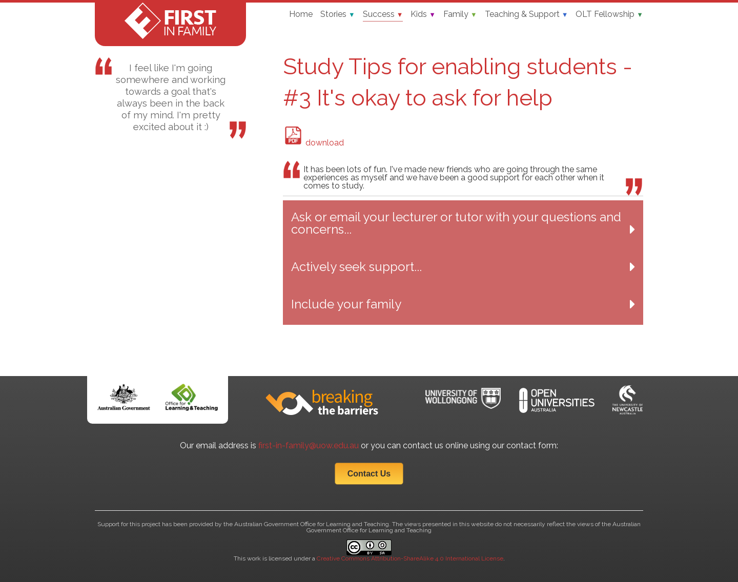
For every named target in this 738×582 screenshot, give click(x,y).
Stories (337, 14)
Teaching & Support (526, 14)
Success (383, 14)
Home (301, 14)
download (314, 143)
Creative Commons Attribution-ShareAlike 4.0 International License (410, 558)
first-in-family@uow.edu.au (308, 445)
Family (460, 14)
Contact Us (369, 473)
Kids (423, 14)
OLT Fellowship (609, 14)
